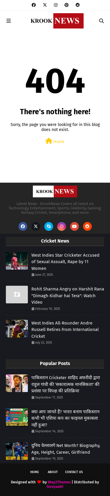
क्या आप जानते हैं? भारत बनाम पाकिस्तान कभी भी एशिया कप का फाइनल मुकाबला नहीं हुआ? (65, 418)
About (53, 472)
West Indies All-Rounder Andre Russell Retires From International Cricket (65, 329)
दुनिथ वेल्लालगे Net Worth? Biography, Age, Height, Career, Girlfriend (65, 449)
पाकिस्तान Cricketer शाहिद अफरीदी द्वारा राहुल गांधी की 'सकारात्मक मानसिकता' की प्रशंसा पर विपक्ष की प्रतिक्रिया (65, 384)
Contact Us (74, 472)
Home (55, 141)
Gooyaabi (55, 486)
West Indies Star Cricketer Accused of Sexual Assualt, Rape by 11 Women (65, 262)
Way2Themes (59, 482)
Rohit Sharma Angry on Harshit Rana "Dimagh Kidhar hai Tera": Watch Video (67, 295)
